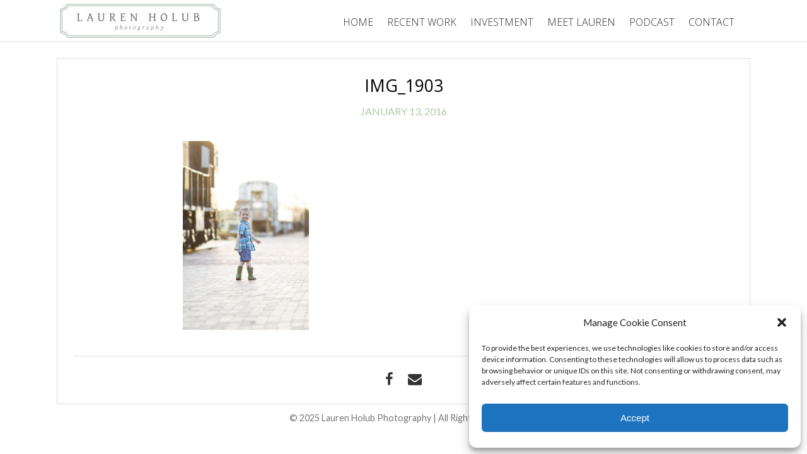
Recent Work (421, 22)
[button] (781, 322)
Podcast (652, 22)
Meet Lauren (581, 22)
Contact (711, 22)
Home (358, 22)
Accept (634, 417)
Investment (501, 22)
